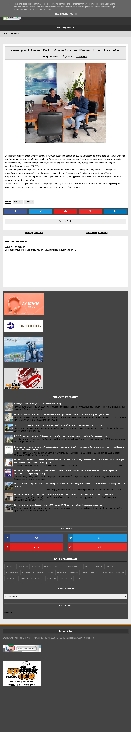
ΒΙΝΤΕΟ (88, 567)
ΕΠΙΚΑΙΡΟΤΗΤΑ (12, 573)
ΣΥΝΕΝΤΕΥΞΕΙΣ (66, 578)
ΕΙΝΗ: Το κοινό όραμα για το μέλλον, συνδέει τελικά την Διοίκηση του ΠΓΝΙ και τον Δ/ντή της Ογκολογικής (61, 414)
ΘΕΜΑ (50, 573)
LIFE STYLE (10, 567)
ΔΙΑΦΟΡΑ (98, 567)
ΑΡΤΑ (57, 567)
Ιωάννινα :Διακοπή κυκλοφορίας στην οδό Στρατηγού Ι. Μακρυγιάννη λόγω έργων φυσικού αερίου (58, 505)
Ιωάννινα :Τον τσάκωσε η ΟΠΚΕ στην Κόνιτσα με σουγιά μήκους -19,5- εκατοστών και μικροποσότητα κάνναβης (64, 494)
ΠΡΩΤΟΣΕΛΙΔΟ (37, 578)
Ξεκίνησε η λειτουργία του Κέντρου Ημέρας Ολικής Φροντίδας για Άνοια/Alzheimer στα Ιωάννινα (58, 425)
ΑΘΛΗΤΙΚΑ (36, 567)
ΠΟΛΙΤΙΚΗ (120, 573)
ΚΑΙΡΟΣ (85, 573)
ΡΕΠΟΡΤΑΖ (51, 578)
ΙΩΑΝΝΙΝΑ (74, 573)
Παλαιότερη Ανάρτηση (97, 232)
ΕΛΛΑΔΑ (109, 567)
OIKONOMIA (23, 567)
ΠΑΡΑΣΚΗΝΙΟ (107, 573)
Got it (73, 14)
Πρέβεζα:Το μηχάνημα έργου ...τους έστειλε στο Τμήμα (38, 404)
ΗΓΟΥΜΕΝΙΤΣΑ (28, 573)
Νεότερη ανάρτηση (34, 232)
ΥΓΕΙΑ (78, 578)
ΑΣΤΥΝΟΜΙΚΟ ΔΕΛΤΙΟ (72, 567)
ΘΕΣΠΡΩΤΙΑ (62, 573)
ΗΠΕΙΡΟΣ (17, 202)
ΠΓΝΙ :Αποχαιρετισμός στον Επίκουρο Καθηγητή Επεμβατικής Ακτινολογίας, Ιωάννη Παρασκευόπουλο (60, 436)
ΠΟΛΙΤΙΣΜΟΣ (11, 578)
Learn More (61, 14)
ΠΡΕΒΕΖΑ (29, 202)
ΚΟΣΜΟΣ (95, 573)
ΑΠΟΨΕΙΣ (48, 567)
